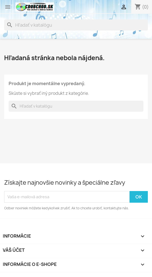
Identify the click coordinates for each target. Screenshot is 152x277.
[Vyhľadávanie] (76, 25)
